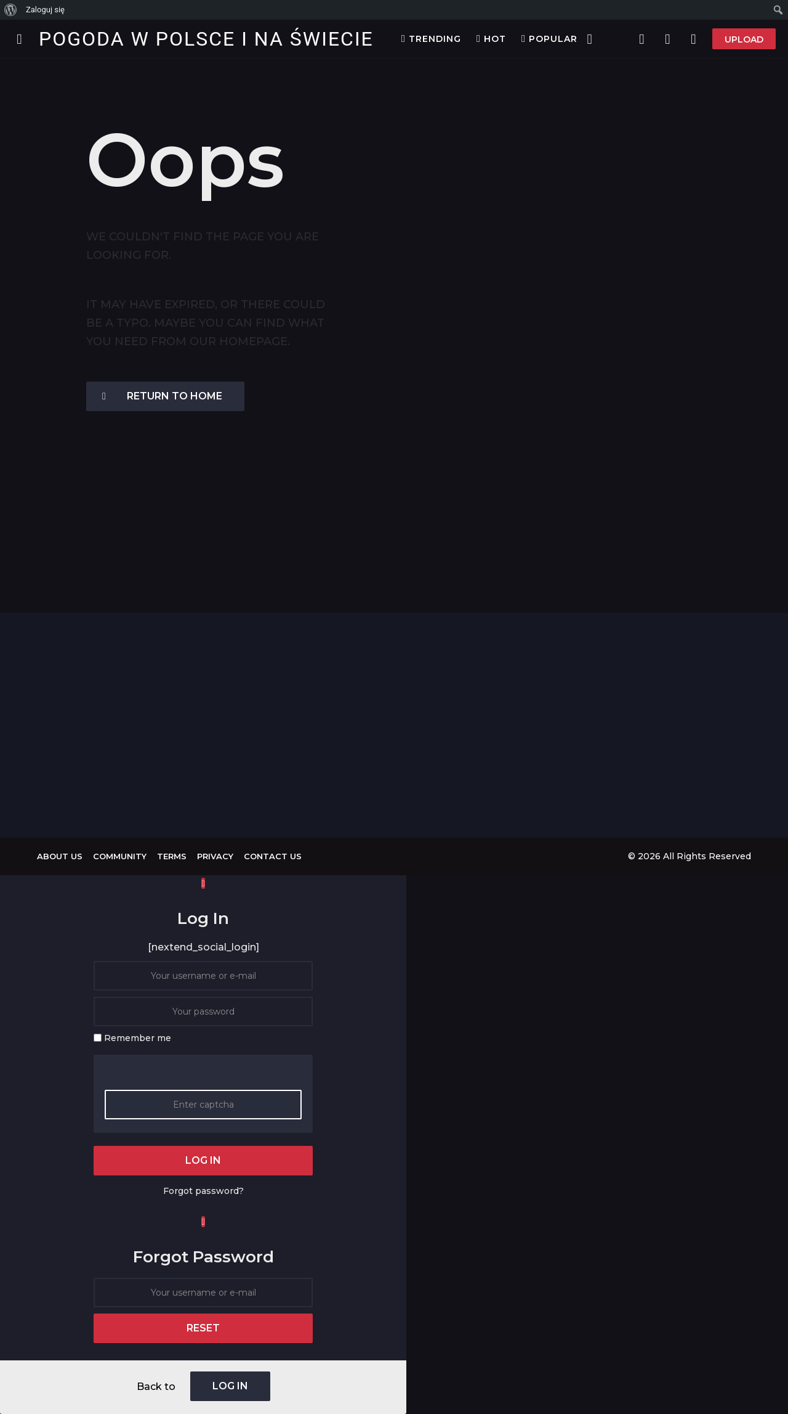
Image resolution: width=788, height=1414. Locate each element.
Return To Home (162, 396)
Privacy (215, 856)
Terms (172, 856)
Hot (491, 39)
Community (120, 856)
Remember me (137, 1038)
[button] (19, 39)
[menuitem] (11, 10)
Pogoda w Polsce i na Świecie (206, 39)
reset (203, 1328)
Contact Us (273, 856)
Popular (549, 39)
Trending (431, 39)
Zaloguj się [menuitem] (45, 9)
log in (203, 1160)
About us (59, 856)
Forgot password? (203, 1190)
